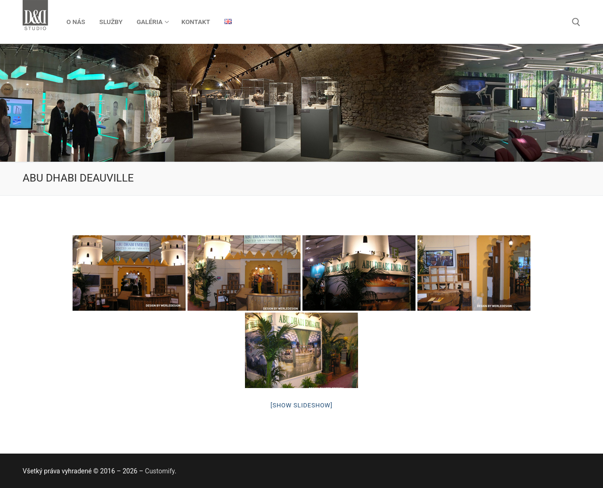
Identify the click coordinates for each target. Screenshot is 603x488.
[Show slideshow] (301, 405)
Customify (160, 471)
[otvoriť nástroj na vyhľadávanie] (576, 22)
